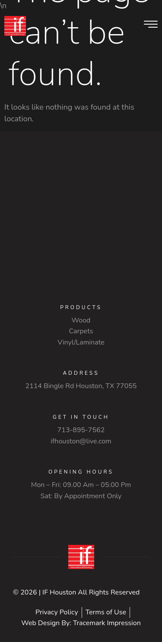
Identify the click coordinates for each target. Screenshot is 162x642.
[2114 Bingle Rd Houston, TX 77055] (81, 217)
